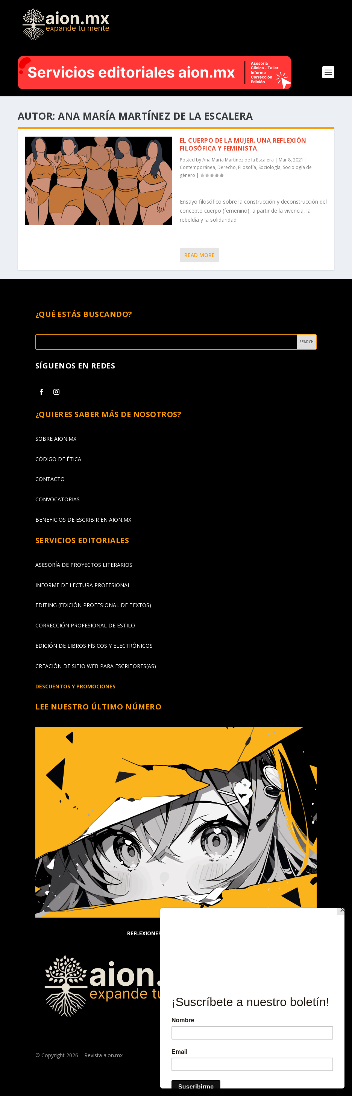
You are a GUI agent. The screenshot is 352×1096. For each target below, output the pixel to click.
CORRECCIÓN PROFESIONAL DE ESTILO (85, 625)
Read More (199, 255)
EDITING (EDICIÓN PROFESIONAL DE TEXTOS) (93, 605)
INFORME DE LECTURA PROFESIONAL (82, 585)
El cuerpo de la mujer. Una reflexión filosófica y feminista (243, 144)
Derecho (226, 167)
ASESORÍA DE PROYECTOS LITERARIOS (83, 564)
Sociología (269, 167)
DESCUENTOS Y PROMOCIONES (75, 686)
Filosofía (247, 167)
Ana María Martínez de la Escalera (238, 160)
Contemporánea (197, 167)
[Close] (342, 909)
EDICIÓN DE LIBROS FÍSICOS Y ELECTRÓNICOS (94, 645)
